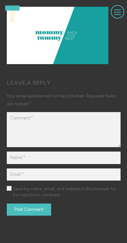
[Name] (64, 158)
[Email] (64, 174)
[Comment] (64, 129)
